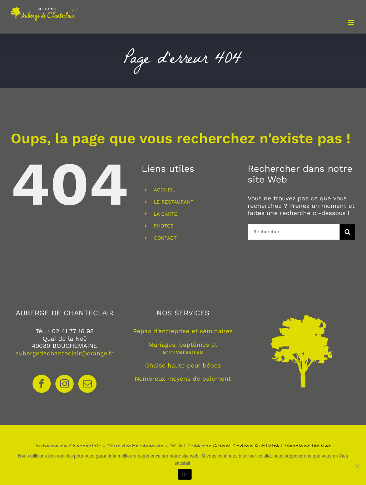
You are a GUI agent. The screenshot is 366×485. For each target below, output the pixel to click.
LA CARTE (165, 214)
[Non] (357, 466)
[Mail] (87, 384)
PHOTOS (164, 226)
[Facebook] (42, 384)
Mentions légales (307, 446)
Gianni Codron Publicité (246, 446)
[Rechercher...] (294, 232)
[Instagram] (64, 384)
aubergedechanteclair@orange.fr (64, 353)
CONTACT (165, 238)
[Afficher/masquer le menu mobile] (351, 22)
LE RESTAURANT (173, 202)
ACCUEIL (164, 189)
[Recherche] (347, 232)
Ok (185, 474)
